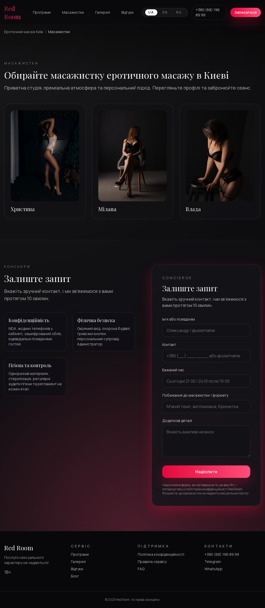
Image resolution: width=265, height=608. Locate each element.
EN (165, 12)
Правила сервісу (152, 561)
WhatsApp (213, 568)
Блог (75, 576)
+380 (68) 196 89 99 (208, 12)
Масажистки (73, 12)
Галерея (102, 12)
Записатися (245, 12)
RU (179, 12)
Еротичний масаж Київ (23, 31)
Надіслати (206, 471)
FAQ (141, 568)
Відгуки (127, 12)
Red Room (12, 12)
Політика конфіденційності (161, 554)
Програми (42, 12)
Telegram (212, 561)
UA (151, 12)
